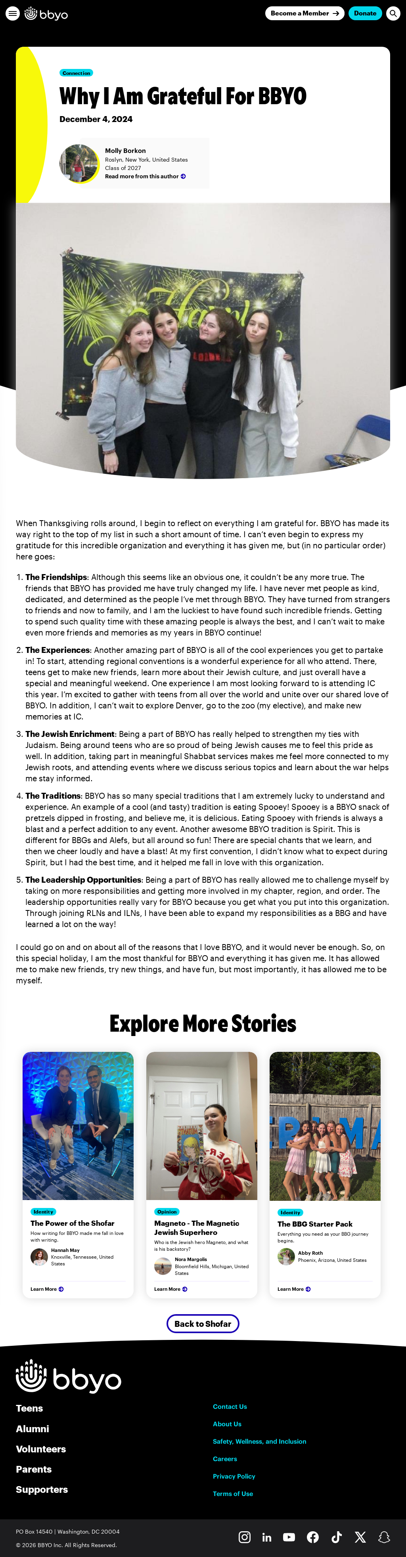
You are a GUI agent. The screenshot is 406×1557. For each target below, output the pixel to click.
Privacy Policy (234, 1476)
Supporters (42, 1489)
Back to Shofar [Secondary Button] (203, 1323)
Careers (225, 1459)
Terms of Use (233, 1494)
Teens (29, 1408)
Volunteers (41, 1448)
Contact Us (230, 1406)
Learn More (48, 1289)
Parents (34, 1469)
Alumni (32, 1428)
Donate (365, 13)
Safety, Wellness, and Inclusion (259, 1441)
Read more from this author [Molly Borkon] (146, 176)
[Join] (305, 13)
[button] (13, 13)
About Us (227, 1424)
